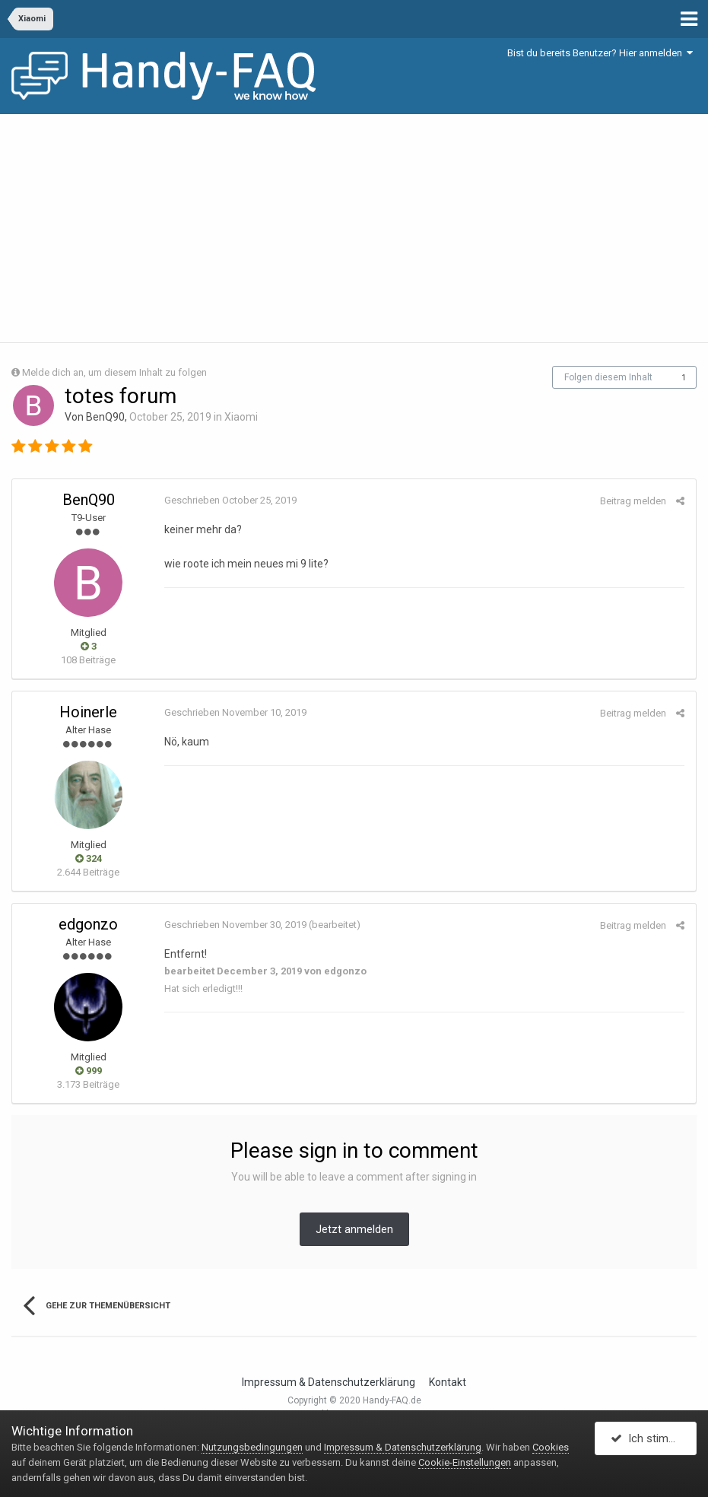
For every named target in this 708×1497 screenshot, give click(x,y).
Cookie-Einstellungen (464, 1462)
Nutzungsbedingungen (252, 1447)
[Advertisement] (354, 228)
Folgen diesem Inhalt (608, 377)
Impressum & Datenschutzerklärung (328, 1382)
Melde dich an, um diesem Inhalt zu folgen (114, 372)
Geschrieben (230, 500)
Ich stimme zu (654, 1438)
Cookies (550, 1447)
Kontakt (447, 1382)
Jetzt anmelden (354, 1229)
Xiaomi (241, 417)
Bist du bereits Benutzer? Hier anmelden (600, 53)
